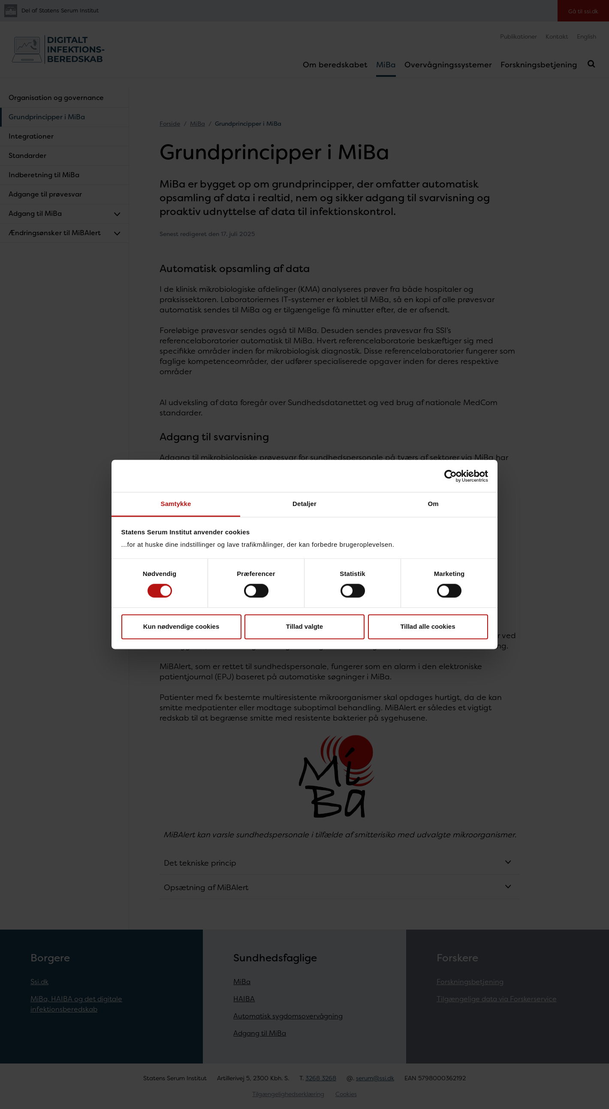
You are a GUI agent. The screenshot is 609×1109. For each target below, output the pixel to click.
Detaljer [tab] (304, 503)
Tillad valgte (304, 626)
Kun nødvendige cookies (181, 626)
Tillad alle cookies (427, 626)
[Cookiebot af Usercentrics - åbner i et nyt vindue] (450, 476)
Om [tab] (433, 503)
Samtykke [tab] (176, 503)
